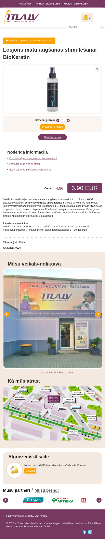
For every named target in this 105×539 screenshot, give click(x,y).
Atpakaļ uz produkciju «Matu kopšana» (30, 40)
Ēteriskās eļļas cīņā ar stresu (24, 164)
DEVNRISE (41, 515)
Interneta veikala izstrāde (19, 515)
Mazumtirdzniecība (76, 3)
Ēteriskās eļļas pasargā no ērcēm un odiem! (33, 158)
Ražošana (25, 3)
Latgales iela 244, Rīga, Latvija (56, 372)
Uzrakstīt (30, 471)
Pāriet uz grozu (52, 137)
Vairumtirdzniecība (48, 3)
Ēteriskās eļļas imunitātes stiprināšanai (30, 169)
